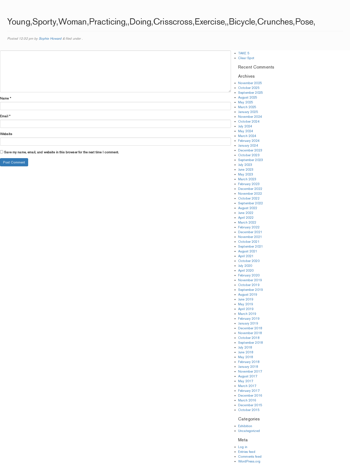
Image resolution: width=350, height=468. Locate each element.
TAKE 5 (243, 53)
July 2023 (245, 165)
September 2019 (250, 290)
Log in (242, 447)
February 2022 (249, 227)
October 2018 (249, 338)
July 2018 (245, 347)
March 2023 (247, 179)
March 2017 (247, 386)
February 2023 (249, 184)
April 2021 (246, 256)
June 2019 (245, 299)
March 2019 (247, 314)
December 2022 (250, 189)
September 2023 (250, 160)
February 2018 (249, 362)
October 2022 (249, 198)
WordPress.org (249, 461)
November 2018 (250, 333)
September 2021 (250, 246)
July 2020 (245, 266)
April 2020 (246, 270)
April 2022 (246, 217)
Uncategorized (249, 431)
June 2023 (245, 169)
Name (5, 98)
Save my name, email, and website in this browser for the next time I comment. (61, 152)
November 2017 (250, 371)
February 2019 (249, 318)
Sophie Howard (50, 38)
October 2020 (249, 261)
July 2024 (245, 126)
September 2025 (250, 92)
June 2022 (245, 213)
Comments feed (249, 456)
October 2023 (249, 155)
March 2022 (247, 222)
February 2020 (249, 275)
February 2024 (249, 141)
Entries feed (246, 452)
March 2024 (247, 136)
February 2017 (249, 391)
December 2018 (250, 328)
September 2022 (250, 203)
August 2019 (247, 294)
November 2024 (250, 117)
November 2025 (250, 83)
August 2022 (247, 208)
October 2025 (249, 88)
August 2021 (247, 251)
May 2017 (245, 381)
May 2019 (245, 304)
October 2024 (249, 121)
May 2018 (245, 357)
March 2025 (247, 107)
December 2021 (250, 232)
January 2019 (248, 323)
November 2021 (250, 237)
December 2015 (250, 405)
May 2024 (245, 131)
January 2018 (248, 366)
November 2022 (250, 193)
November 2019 (250, 280)
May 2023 (245, 174)
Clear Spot (246, 58)
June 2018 (245, 352)
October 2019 (249, 285)
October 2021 (249, 241)
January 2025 (248, 112)
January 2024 (248, 145)
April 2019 (246, 309)
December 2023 (250, 150)
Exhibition (245, 426)
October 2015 (249, 410)
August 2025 (247, 97)
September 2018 (250, 342)
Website (6, 134)
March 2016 (247, 400)
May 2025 (245, 102)
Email (5, 116)
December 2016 (250, 395)
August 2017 (247, 376)
